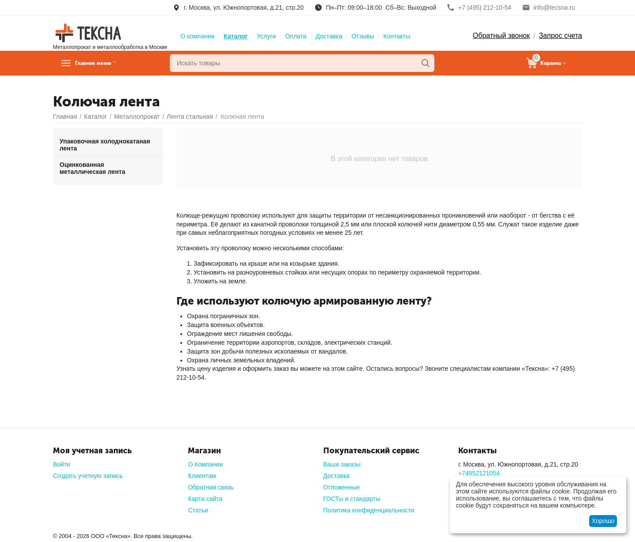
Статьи (198, 510)
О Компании (205, 464)
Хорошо (603, 520)
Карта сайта (205, 498)
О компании (197, 36)
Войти (61, 464)
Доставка (329, 36)
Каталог (235, 36)
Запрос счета (560, 35)
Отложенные (341, 487)
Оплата (295, 36)
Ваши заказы (342, 464)
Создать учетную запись (88, 475)
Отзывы (362, 36)
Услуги (266, 36)
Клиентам (202, 475)
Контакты (396, 36)
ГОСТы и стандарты (352, 498)
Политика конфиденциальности (369, 510)
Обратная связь (210, 487)
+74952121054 (479, 473)
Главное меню (103, 63)
